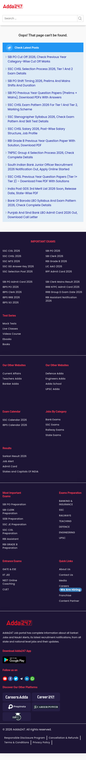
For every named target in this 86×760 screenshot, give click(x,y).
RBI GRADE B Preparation (10, 546)
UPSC (62, 538)
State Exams (53, 435)
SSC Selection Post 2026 (18, 271)
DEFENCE (64, 527)
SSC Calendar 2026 (15, 420)
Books (6, 344)
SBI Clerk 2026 (54, 256)
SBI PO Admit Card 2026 (17, 282)
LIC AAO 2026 (54, 266)
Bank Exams (53, 419)
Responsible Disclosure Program (24, 737)
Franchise (65, 595)
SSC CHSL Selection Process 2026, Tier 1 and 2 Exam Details (40, 71)
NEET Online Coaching (10, 582)
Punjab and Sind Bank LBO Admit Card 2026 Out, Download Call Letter (42, 215)
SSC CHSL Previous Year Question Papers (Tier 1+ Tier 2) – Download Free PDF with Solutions (42, 179)
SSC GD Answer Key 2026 (18, 266)
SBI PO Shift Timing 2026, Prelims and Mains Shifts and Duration (39, 83)
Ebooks (7, 339)
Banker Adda (11, 383)
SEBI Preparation (13, 518)
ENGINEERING (67, 532)
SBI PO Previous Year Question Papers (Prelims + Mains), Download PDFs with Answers (42, 95)
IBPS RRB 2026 (11, 297)
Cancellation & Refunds (63, 737)
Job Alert (8, 461)
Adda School (54, 383)
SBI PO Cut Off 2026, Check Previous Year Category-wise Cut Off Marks (37, 59)
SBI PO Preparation (14, 504)
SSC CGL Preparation (10, 531)
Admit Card (10, 466)
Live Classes (10, 328)
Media (63, 580)
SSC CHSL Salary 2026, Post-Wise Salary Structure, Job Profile (36, 131)
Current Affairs (12, 373)
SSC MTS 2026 (11, 261)
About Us (64, 569)
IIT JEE (6, 575)
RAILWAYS (65, 515)
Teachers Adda (12, 378)
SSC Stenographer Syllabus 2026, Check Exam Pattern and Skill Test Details (41, 119)
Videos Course (12, 334)
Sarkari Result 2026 (14, 456)
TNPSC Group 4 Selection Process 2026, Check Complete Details (41, 155)
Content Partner (69, 601)
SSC (61, 510)
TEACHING (65, 521)
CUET (6, 589)
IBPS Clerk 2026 (12, 292)
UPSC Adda (53, 389)
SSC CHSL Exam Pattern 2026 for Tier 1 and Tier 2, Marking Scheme (43, 107)
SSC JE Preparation (14, 524)
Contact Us (66, 575)
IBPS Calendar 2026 (15, 425)
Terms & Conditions (16, 742)
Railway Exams (55, 429)
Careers (70, 588)
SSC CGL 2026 (11, 251)
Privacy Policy (41, 742)
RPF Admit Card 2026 (59, 271)
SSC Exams (52, 424)
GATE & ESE (9, 569)
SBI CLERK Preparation (10, 511)
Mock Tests (9, 323)
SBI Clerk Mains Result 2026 (63, 282)
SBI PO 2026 (53, 251)
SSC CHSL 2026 (12, 256)
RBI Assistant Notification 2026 (61, 299)
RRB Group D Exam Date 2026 (64, 292)
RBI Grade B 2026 (56, 261)
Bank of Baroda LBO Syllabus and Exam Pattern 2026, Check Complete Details (42, 203)
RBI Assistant (11, 539)
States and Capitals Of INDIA (20, 471)
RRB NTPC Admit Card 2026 (63, 287)
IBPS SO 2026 (11, 302)
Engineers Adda (55, 378)
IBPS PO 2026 (11, 287)
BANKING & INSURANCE (66, 502)
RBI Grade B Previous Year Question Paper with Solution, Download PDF (41, 143)
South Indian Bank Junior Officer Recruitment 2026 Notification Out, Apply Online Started (40, 167)
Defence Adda (55, 373)
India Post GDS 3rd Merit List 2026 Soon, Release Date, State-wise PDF (42, 191)
